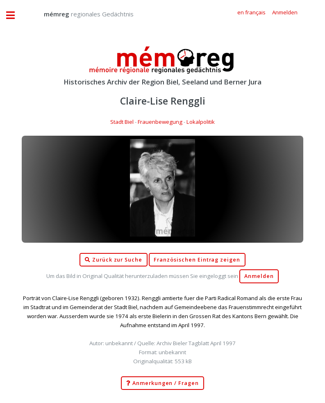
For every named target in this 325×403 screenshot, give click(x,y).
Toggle (15, 15)
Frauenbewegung (160, 121)
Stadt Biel (122, 121)
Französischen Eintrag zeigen (197, 259)
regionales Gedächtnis (80, 14)
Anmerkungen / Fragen (162, 383)
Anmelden (259, 276)
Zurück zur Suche (113, 260)
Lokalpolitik (200, 121)
